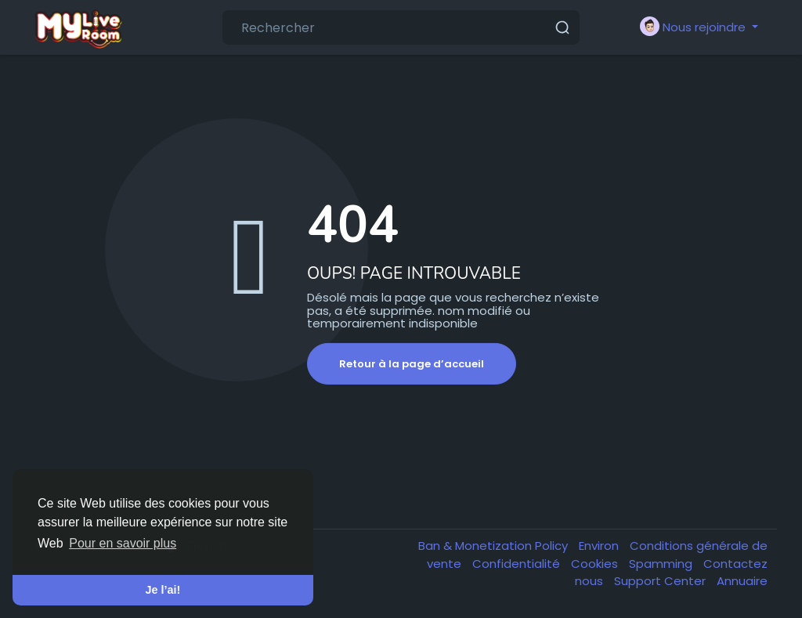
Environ (600, 545)
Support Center (661, 581)
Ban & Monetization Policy (494, 545)
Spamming (662, 563)
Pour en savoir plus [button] (122, 543)
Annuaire (742, 581)
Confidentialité (517, 563)
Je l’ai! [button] (163, 590)
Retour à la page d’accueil (411, 363)
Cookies (596, 563)
